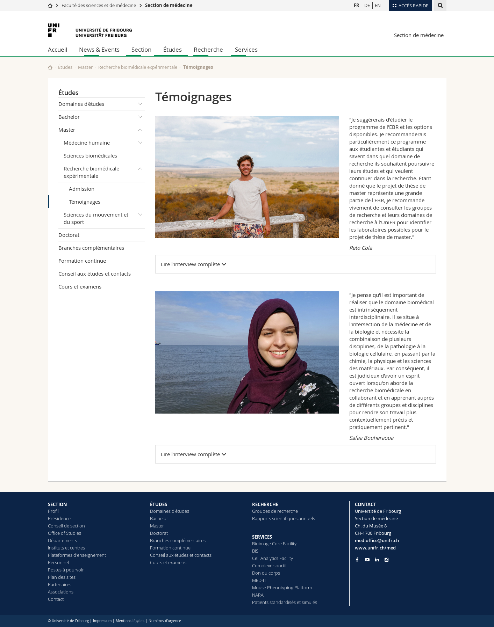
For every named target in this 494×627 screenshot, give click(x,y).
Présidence (59, 518)
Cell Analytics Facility (272, 558)
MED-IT (259, 580)
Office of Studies (64, 533)
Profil (53, 511)
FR (356, 5)
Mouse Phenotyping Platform (282, 587)
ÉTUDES (158, 504)
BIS (255, 551)
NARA (258, 595)
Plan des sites (62, 577)
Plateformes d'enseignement (77, 555)
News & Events (99, 49)
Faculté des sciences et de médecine (99, 5)
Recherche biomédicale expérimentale (137, 67)
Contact (56, 599)
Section (141, 49)
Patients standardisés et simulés (284, 602)
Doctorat (68, 234)
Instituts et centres (66, 548)
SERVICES (262, 537)
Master (85, 67)
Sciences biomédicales (90, 155)
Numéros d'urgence (165, 621)
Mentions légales (130, 621)
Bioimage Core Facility (274, 543)
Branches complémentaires (91, 247)
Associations (60, 592)
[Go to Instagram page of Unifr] (386, 559)
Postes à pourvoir (66, 570)
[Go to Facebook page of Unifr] (357, 559)
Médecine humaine (104, 142)
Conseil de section (66, 526)
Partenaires (59, 584)
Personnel (58, 562)
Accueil (57, 49)
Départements (62, 540)
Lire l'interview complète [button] (194, 264)
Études (172, 49)
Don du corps (266, 573)
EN (378, 5)
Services (246, 49)
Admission (81, 188)
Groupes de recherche (275, 511)
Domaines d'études (101, 103)
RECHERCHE (265, 504)
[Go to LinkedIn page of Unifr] (377, 559)
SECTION (57, 504)
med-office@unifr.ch (377, 540)
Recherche (208, 49)
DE (367, 5)
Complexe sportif (269, 565)
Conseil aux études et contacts (94, 273)
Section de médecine (169, 5)
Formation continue (82, 260)
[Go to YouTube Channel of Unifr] (367, 559)
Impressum (102, 621)
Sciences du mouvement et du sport (104, 216)
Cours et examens (79, 286)
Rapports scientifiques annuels (283, 518)
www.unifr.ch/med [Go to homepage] (375, 548)
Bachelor (101, 116)
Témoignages (84, 201)
